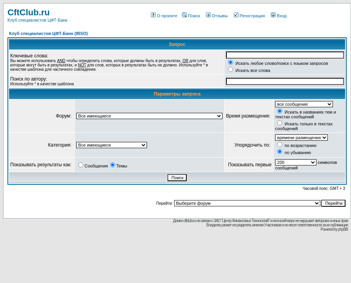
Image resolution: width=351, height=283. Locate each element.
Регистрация (249, 15)
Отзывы (217, 15)
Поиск (191, 15)
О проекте (164, 15)
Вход (279, 15)
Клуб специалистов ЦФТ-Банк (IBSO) (48, 33)
